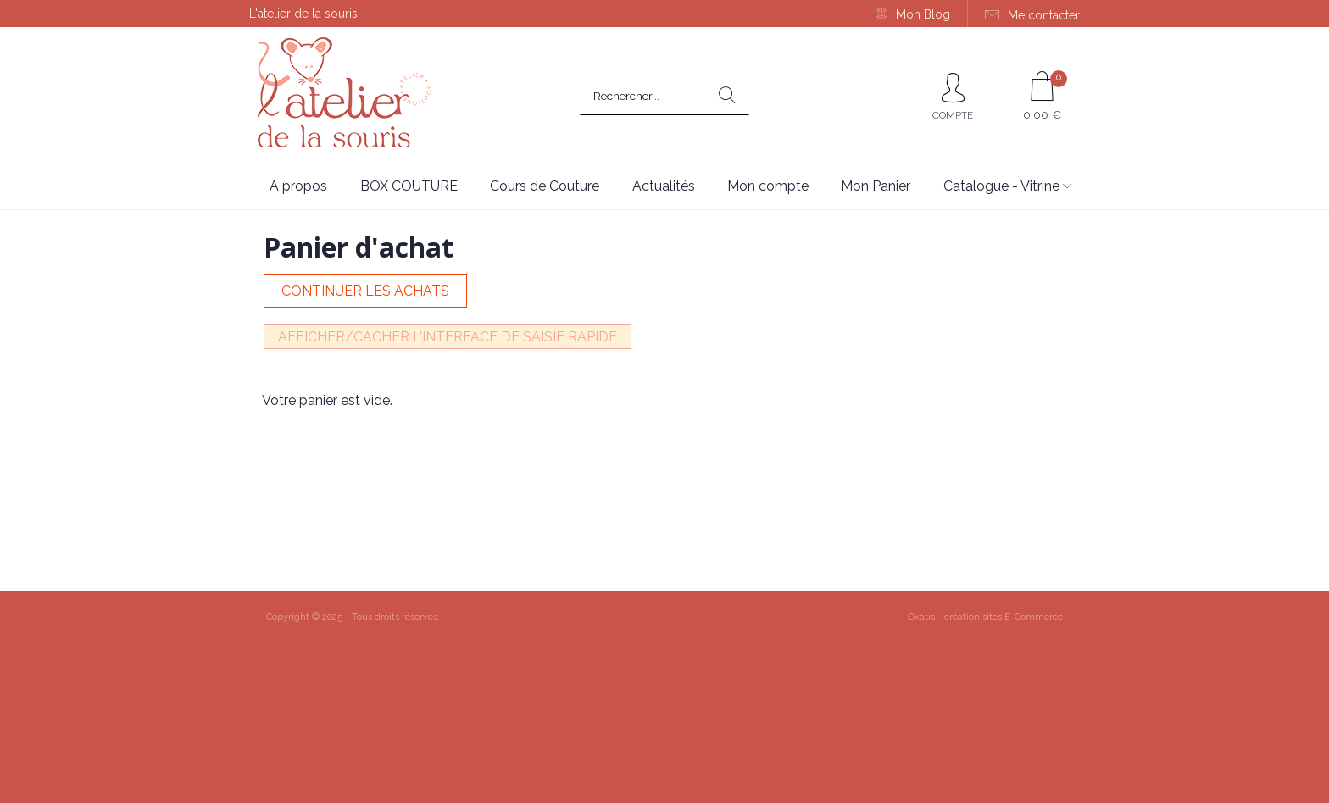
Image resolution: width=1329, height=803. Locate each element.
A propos (298, 186)
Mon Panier (875, 186)
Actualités (663, 186)
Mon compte (768, 186)
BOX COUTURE (409, 186)
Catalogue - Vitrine (1001, 186)
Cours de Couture (544, 186)
